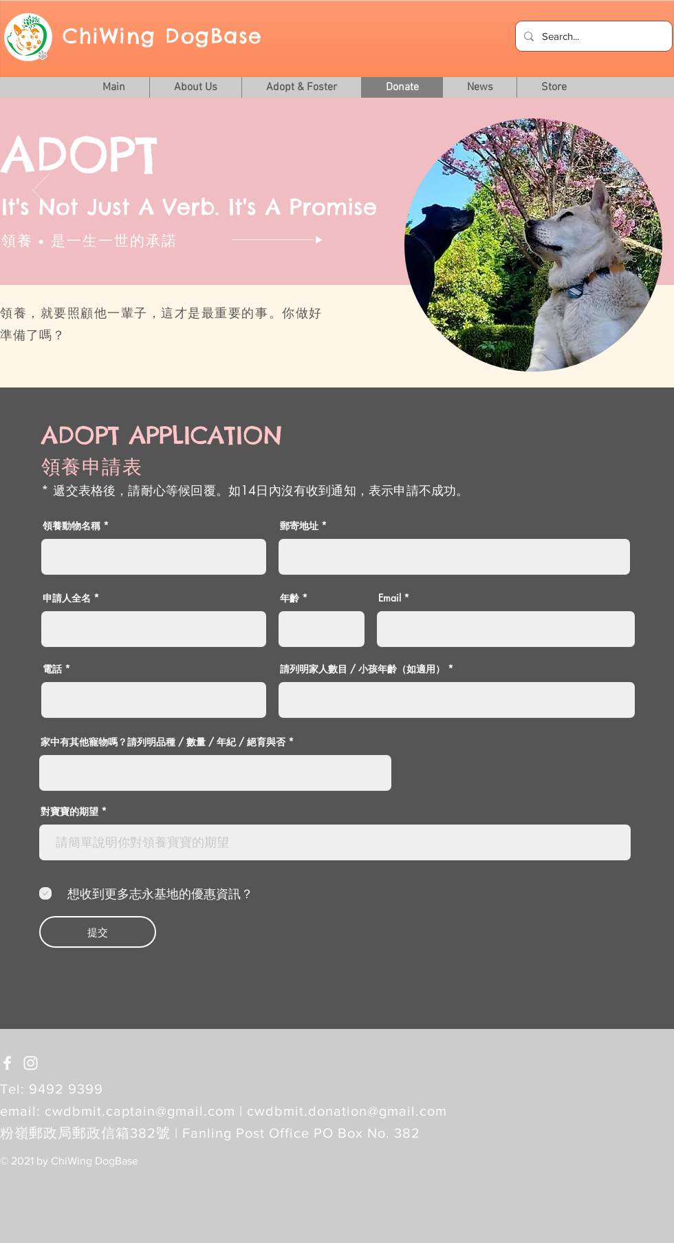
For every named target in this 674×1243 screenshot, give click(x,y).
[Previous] (41, 191)
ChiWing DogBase (163, 36)
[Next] (633, 191)
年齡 (289, 598)
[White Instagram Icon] (30, 1063)
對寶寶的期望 (69, 811)
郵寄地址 (299, 526)
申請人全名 (67, 598)
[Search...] (592, 36)
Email (389, 598)
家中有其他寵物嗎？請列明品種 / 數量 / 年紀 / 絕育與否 (163, 742)
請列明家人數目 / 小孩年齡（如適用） (362, 669)
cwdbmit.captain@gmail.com (140, 1110)
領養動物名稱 (71, 526)
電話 (52, 669)
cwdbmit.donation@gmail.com (347, 1110)
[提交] (97, 932)
